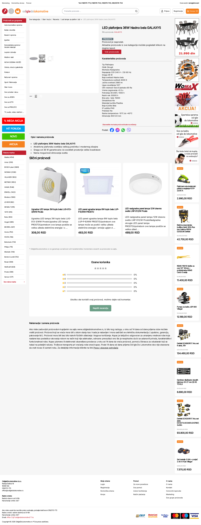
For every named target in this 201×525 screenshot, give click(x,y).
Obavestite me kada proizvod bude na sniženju (119, 125)
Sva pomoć (137, 488)
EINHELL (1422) (10, 192)
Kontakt (169, 488)
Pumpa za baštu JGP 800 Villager (187, 308)
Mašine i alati (8, 57)
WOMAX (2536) (10, 172)
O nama (169, 484)
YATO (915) (8, 212)
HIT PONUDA (13, 128)
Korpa (102, 494)
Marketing (5, 3)
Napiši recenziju (100, 308)
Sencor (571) (8, 277)
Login (102, 484)
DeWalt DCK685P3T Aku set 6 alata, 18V (188, 344)
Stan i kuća (8, 87)
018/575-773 (86, 3)
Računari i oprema (10, 77)
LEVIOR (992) (9, 202)
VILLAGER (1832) (10, 177)
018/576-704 (96, 3)
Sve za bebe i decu (11, 92)
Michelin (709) (9, 252)
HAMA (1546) (9, 187)
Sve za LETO (8, 102)
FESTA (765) (8, 237)
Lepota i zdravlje (10, 52)
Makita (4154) (9, 157)
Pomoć (28, 3)
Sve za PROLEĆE (10, 107)
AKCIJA (13, 144)
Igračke (6, 40)
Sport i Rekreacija (10, 82)
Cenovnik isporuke (173, 491)
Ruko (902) (8, 217)
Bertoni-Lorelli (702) (11, 257)
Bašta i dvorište (9, 30)
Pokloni (6, 72)
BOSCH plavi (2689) (11, 167)
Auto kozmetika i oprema (13, 25)
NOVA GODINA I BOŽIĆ (12, 62)
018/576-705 (106, 3)
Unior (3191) (8, 162)
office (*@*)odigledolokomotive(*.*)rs (20, 517)
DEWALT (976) (9, 207)
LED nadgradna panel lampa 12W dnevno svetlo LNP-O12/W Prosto (143, 209)
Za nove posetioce (140, 484)
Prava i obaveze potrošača (105, 347)
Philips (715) (8, 247)
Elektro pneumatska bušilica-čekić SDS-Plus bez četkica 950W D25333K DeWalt (186, 228)
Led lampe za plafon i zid (70, 19)
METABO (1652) (10, 182)
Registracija (104, 488)
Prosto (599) (8, 272)
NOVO (13, 136)
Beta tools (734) (10, 242)
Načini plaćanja (139, 494)
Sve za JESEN (9, 97)
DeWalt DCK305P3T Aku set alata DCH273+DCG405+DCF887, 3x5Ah (188, 422)
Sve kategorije (34, 19)
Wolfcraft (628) (9, 267)
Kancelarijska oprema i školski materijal (12, 46)
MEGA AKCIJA (13, 120)
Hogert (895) (9, 222)
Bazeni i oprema (10, 35)
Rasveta (56, 19)
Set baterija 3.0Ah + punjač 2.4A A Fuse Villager (187, 460)
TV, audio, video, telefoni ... (14, 112)
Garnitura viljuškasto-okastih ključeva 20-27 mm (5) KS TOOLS (187, 382)
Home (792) (8, 232)
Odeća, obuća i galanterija (13, 67)
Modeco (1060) (9, 197)
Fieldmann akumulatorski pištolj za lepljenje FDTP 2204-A (186, 188)
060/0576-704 (117, 3)
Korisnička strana (18, 3)
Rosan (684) (8, 262)
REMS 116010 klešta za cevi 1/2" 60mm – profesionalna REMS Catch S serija (185, 269)
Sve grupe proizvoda (174, 498)
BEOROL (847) (9, 227)
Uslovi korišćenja (140, 491)
